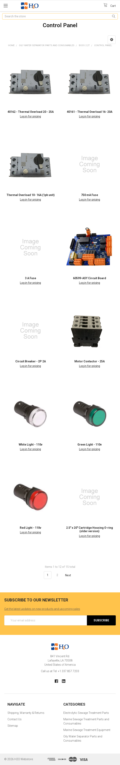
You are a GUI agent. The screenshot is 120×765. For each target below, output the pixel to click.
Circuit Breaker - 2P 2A (30, 361)
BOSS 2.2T (84, 45)
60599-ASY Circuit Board (89, 278)
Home (11, 45)
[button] (112, 39)
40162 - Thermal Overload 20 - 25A (30, 111)
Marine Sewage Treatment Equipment (86, 730)
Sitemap (12, 725)
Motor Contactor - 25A (89, 361)
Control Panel (103, 45)
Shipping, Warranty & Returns (25, 712)
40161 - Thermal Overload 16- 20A (89, 111)
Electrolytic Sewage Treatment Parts (86, 712)
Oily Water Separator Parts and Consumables (46, 45)
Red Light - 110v (30, 527)
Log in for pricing (30, 116)
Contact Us (14, 719)
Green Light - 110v (89, 444)
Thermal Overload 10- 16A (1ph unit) (30, 195)
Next (70, 575)
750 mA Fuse (89, 195)
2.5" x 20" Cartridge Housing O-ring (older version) (89, 529)
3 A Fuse (30, 278)
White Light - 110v (30, 444)
